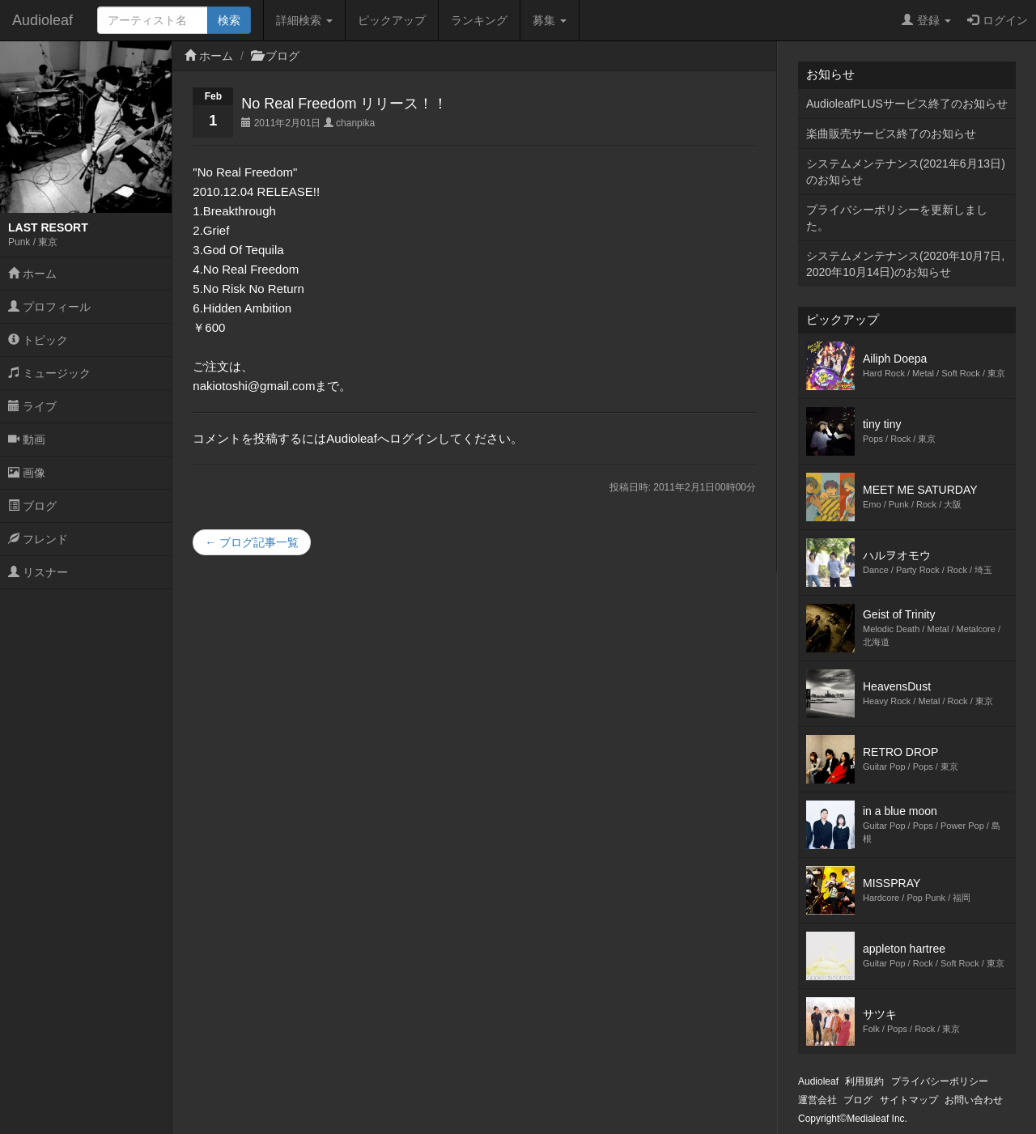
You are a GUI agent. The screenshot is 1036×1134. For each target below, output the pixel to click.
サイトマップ (909, 1100)
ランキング (479, 20)
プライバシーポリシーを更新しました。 (896, 217)
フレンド (38, 539)
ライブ (32, 406)
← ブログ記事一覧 (252, 542)
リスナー (38, 572)
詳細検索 (304, 20)
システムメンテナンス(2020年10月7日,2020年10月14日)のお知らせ (905, 263)
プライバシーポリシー (939, 1081)
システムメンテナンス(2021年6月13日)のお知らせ (905, 171)
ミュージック (49, 373)
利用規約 (864, 1081)
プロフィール (49, 306)
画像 (26, 472)
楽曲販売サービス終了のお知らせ (891, 133)
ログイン (997, 20)
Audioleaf (42, 20)
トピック (38, 339)
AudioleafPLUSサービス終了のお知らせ (907, 103)
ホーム (32, 273)
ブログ (32, 505)
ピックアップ (392, 20)
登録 (926, 20)
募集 (550, 20)
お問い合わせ (974, 1100)
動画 (26, 439)
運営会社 (817, 1100)
